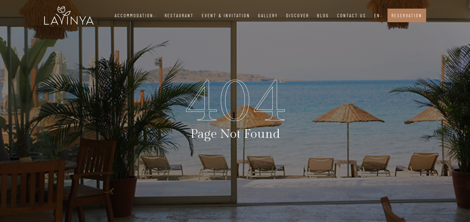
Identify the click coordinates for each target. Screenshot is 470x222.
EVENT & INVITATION (226, 15)
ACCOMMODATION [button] (136, 15)
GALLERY (268, 15)
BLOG (323, 15)
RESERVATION (407, 15)
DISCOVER (297, 15)
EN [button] (378, 15)
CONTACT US (351, 15)
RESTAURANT (179, 15)
